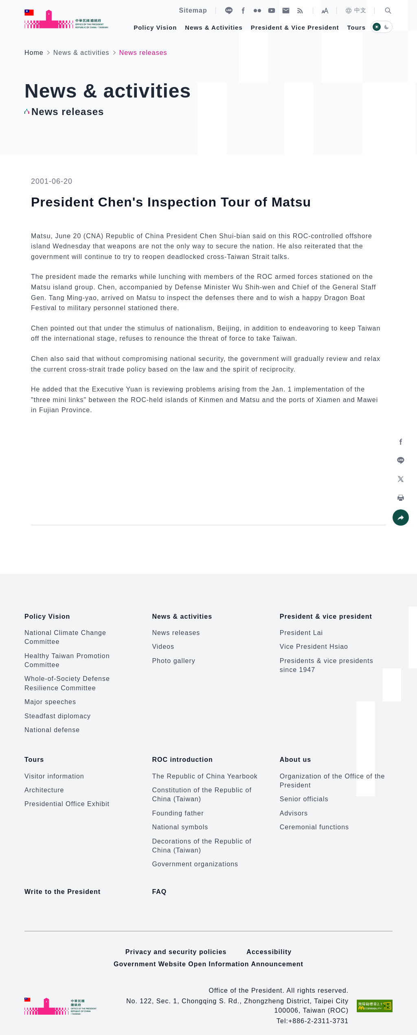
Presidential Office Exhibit (67, 796)
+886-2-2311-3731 (318, 1013)
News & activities (81, 52)
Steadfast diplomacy (57, 712)
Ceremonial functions (314, 819)
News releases (176, 628)
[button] (388, 10)
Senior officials (304, 791)
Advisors (294, 805)
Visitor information (54, 768)
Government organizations (195, 856)
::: (5, 4)
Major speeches (50, 698)
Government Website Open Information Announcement (208, 956)
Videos (163, 642)
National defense (52, 725)
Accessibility (269, 944)
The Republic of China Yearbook (205, 768)
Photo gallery (173, 656)
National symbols (180, 819)
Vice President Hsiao (314, 642)
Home (34, 52)
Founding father (178, 805)
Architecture (44, 782)
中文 (356, 10)
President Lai (301, 628)
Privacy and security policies (176, 944)
